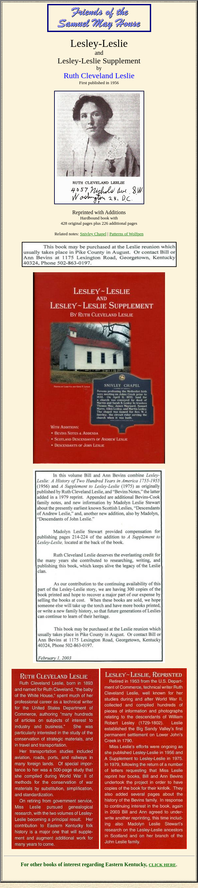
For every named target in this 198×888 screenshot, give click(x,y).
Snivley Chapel (93, 233)
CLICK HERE (162, 864)
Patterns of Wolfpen (126, 233)
